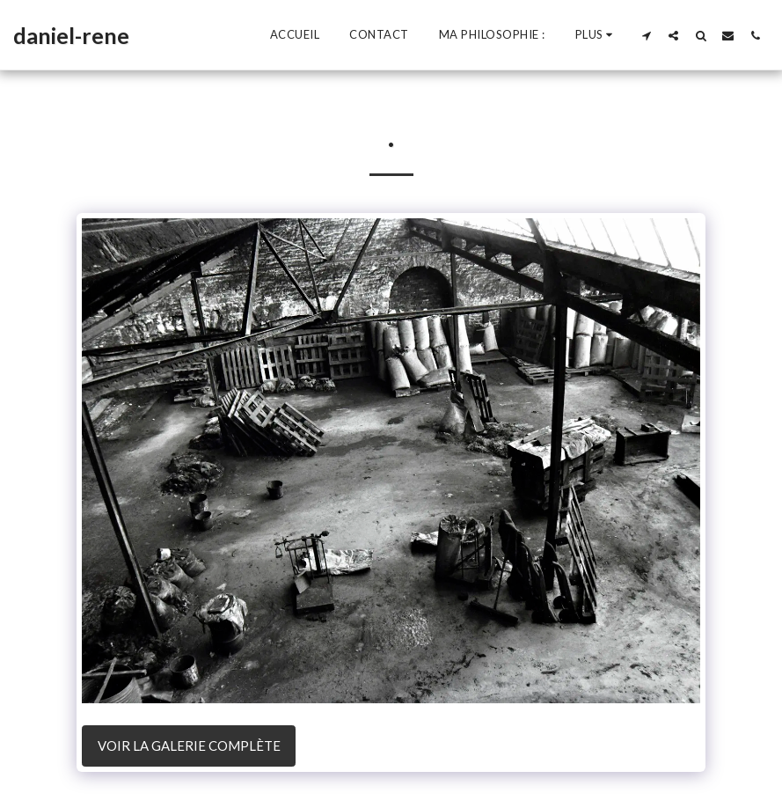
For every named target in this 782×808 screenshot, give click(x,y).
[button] (646, 35)
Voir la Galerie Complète (189, 745)
